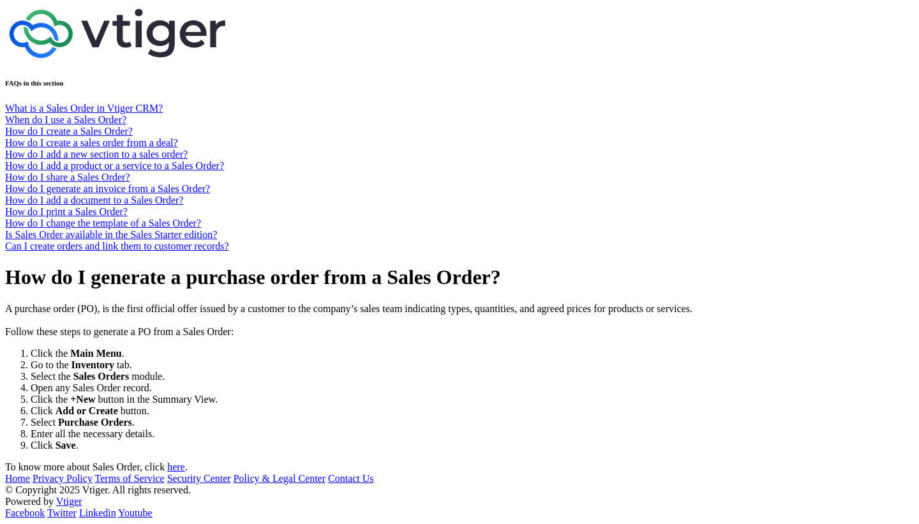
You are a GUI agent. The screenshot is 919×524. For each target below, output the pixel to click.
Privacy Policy (63, 478)
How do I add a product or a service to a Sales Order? (114, 165)
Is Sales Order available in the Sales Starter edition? (111, 234)
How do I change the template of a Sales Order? (103, 223)
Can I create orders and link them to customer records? (117, 246)
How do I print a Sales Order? (66, 211)
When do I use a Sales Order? (65, 119)
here (176, 466)
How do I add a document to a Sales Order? (94, 200)
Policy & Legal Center (279, 478)
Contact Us (351, 478)
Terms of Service (130, 478)
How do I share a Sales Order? (67, 177)
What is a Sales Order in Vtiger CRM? (84, 108)
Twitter (62, 512)
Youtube (135, 512)
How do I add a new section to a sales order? (96, 154)
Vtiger (69, 501)
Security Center (199, 478)
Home (17, 478)
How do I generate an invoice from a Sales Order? (107, 188)
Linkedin (97, 512)
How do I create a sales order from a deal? (91, 142)
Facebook (25, 512)
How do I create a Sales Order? (69, 131)
